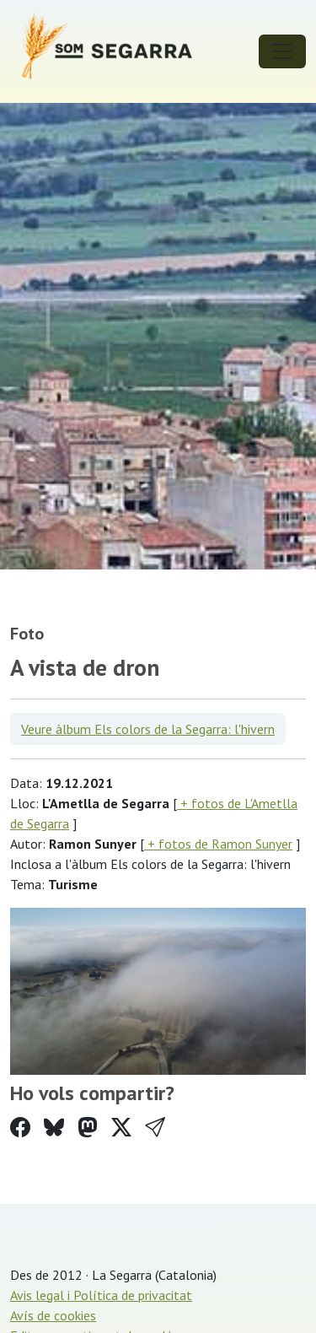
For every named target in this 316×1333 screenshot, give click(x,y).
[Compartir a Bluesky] (54, 1127)
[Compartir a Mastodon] (88, 1127)
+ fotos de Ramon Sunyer (218, 843)
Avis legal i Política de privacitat (101, 1295)
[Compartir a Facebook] (20, 1127)
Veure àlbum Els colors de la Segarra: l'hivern (148, 728)
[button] (155, 1127)
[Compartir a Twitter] (121, 1127)
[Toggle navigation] (282, 51)
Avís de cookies (53, 1315)
